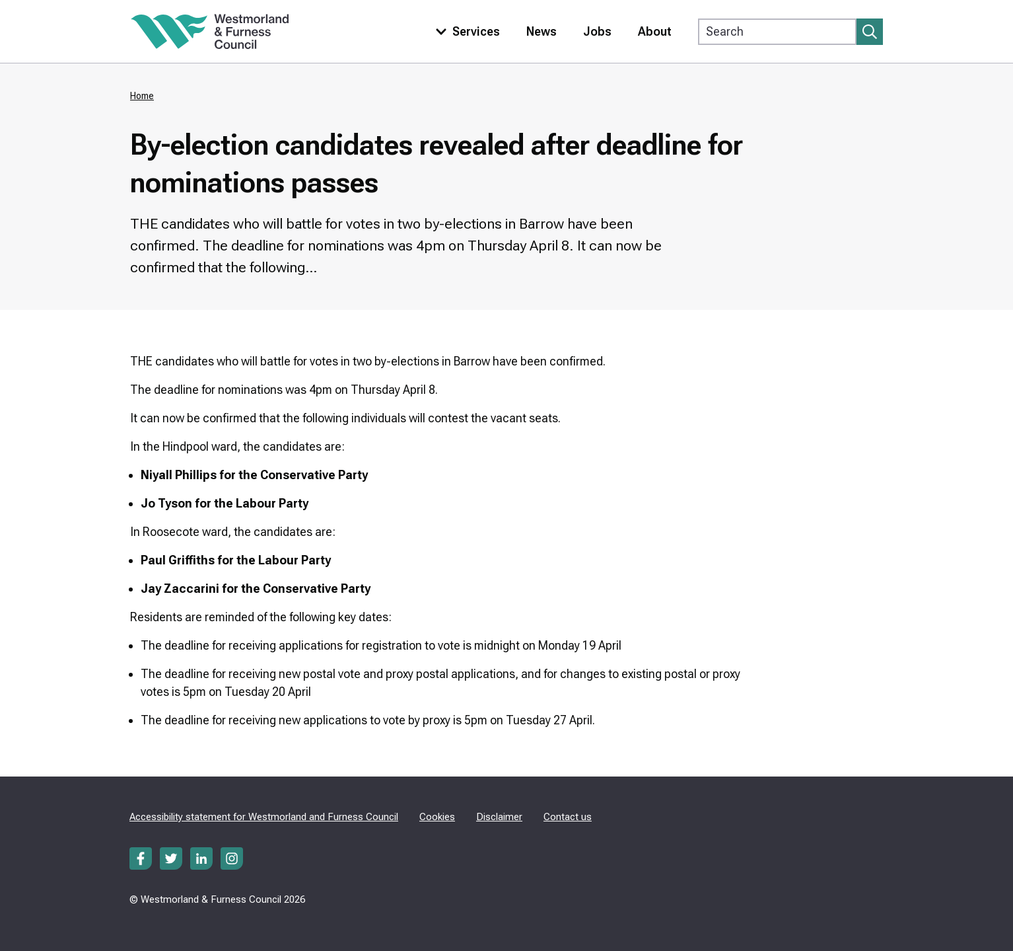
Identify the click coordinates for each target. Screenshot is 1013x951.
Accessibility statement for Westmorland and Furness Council (263, 817)
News (541, 31)
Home (142, 96)
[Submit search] (869, 32)
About (655, 31)
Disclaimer (499, 817)
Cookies (437, 817)
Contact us (567, 817)
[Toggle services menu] (465, 31)
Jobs (597, 31)
